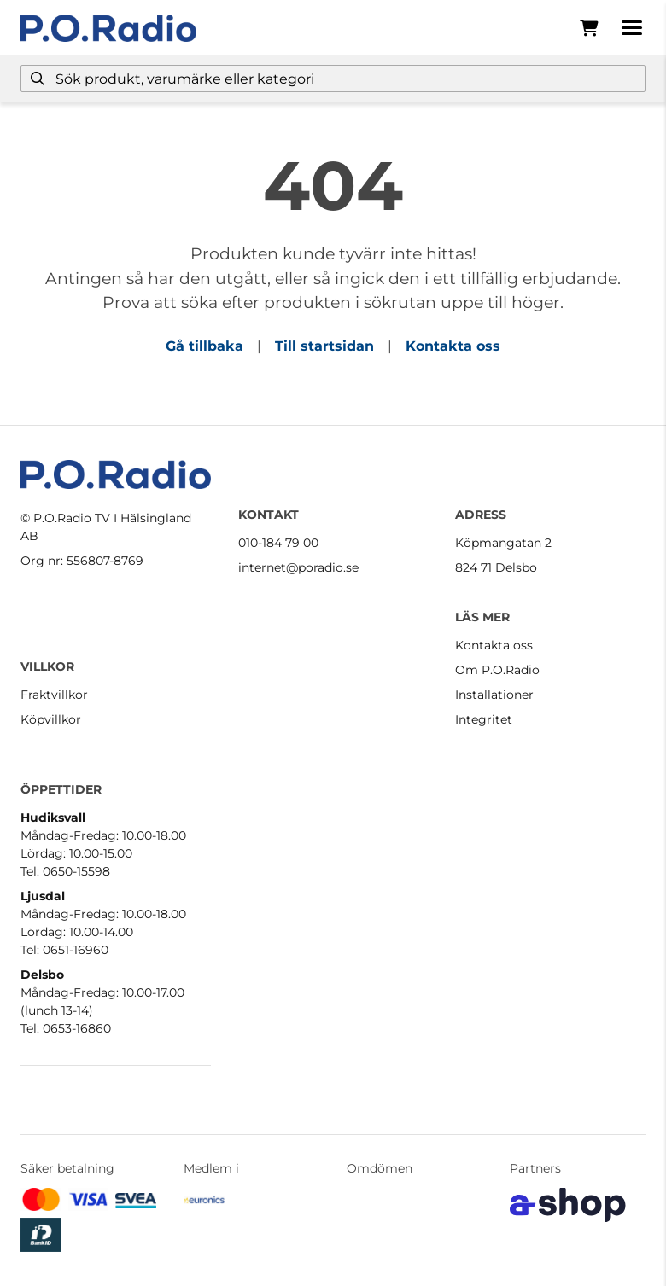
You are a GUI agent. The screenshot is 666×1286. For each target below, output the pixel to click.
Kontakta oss (453, 346)
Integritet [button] (483, 719)
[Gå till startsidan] (108, 28)
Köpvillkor (50, 719)
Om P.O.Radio (497, 670)
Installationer (494, 694)
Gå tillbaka (204, 346)
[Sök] (333, 78)
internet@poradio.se (298, 567)
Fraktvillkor (54, 694)
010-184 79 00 (278, 542)
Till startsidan (324, 346)
